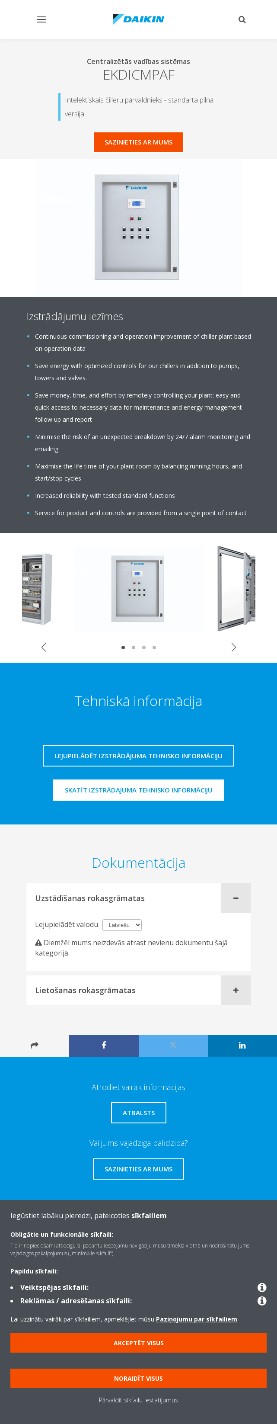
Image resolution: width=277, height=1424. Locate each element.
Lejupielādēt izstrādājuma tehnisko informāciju (138, 755)
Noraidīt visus (138, 1378)
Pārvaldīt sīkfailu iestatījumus (138, 1400)
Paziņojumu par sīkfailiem (196, 1319)
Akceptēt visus (139, 1343)
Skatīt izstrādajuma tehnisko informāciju (139, 790)
